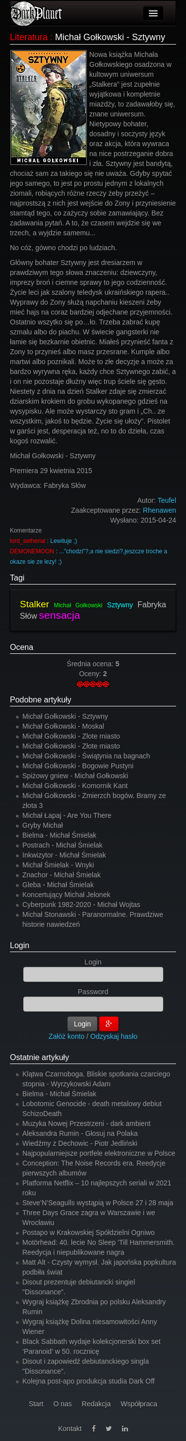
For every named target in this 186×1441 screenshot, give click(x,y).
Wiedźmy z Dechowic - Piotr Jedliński (79, 1143)
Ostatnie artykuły (39, 1057)
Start (36, 1404)
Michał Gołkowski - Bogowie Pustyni (77, 766)
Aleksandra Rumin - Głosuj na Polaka (80, 1133)
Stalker (34, 604)
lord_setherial (27, 540)
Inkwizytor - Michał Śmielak (64, 855)
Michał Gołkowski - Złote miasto (71, 736)
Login (19, 945)
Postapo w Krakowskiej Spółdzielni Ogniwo (88, 1232)
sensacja (59, 615)
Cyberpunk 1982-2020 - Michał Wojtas (81, 904)
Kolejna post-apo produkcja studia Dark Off (88, 1381)
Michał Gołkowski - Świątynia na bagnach (86, 756)
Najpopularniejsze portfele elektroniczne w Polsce (98, 1153)
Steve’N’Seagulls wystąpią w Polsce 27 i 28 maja (97, 1203)
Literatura (29, 37)
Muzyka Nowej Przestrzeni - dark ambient (86, 1123)
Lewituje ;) (63, 540)
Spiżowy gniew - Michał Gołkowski (75, 776)
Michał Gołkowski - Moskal (63, 726)
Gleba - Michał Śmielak (58, 885)
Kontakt (69, 1429)
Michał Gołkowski (78, 605)
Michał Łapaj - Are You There (67, 815)
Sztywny (120, 605)
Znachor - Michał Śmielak (61, 875)
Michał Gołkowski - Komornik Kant (74, 786)
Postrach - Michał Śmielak (62, 845)
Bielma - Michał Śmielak (59, 835)
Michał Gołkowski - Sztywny (65, 716)
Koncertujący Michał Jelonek (66, 895)
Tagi (17, 578)
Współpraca (139, 1404)
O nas (62, 1404)
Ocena (21, 647)
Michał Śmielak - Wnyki (58, 865)
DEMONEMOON (32, 551)
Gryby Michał (42, 825)
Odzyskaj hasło (113, 1036)
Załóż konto (66, 1036)
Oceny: (91, 674)
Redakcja (96, 1404)
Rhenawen (159, 510)
